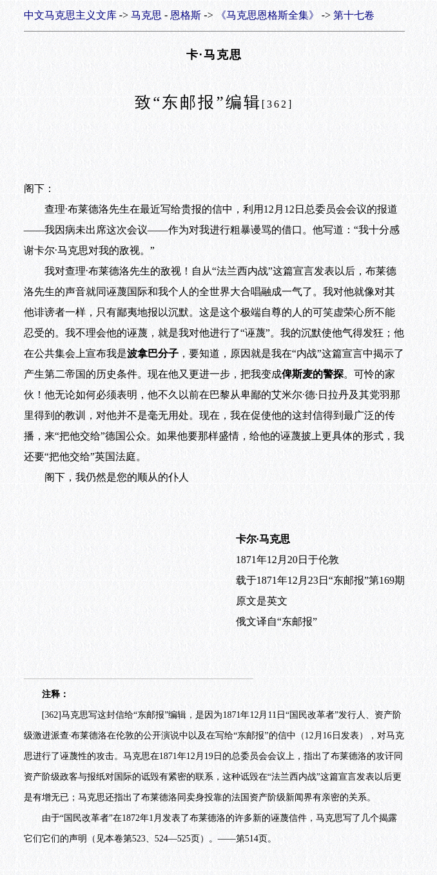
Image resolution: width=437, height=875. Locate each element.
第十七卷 (353, 15)
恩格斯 (185, 15)
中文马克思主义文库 (70, 15)
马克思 (146, 15)
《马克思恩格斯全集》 (267, 15)
